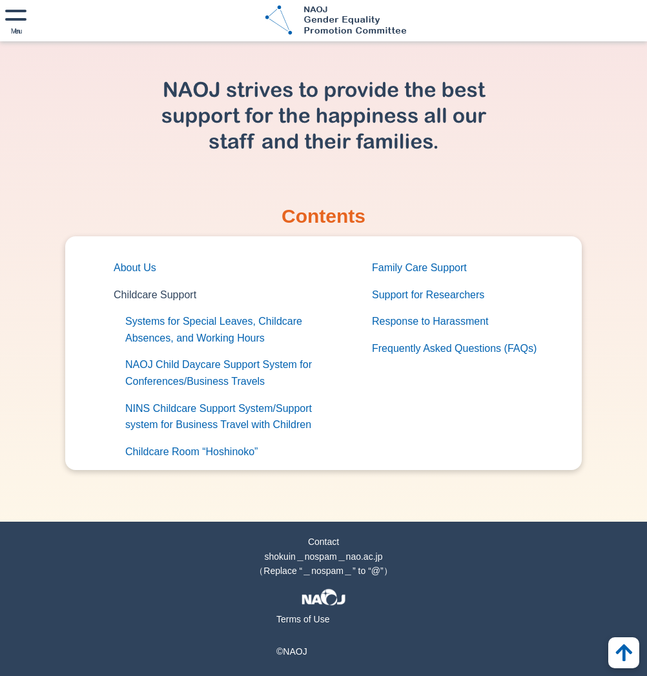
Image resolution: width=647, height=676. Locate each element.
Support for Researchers (428, 294)
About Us (135, 267)
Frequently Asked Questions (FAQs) (454, 348)
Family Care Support (419, 267)
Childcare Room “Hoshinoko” (191, 451)
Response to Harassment (430, 321)
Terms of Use (302, 619)
